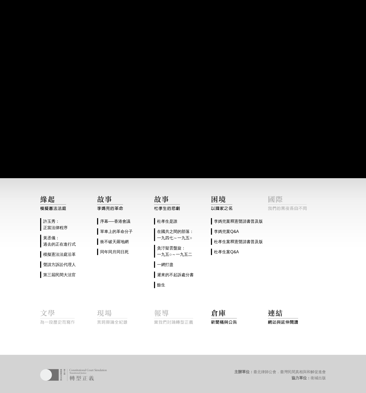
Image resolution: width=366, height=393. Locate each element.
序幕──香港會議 (115, 221)
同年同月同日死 (114, 252)
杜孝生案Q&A (226, 252)
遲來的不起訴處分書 (175, 275)
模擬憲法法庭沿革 (59, 254)
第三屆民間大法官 (59, 275)
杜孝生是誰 (167, 221)
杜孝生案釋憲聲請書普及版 (238, 242)
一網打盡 (165, 264)
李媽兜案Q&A (226, 231)
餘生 (161, 285)
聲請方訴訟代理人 (59, 264)
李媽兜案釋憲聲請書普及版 (238, 221)
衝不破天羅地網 (114, 242)
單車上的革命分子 (116, 231)
